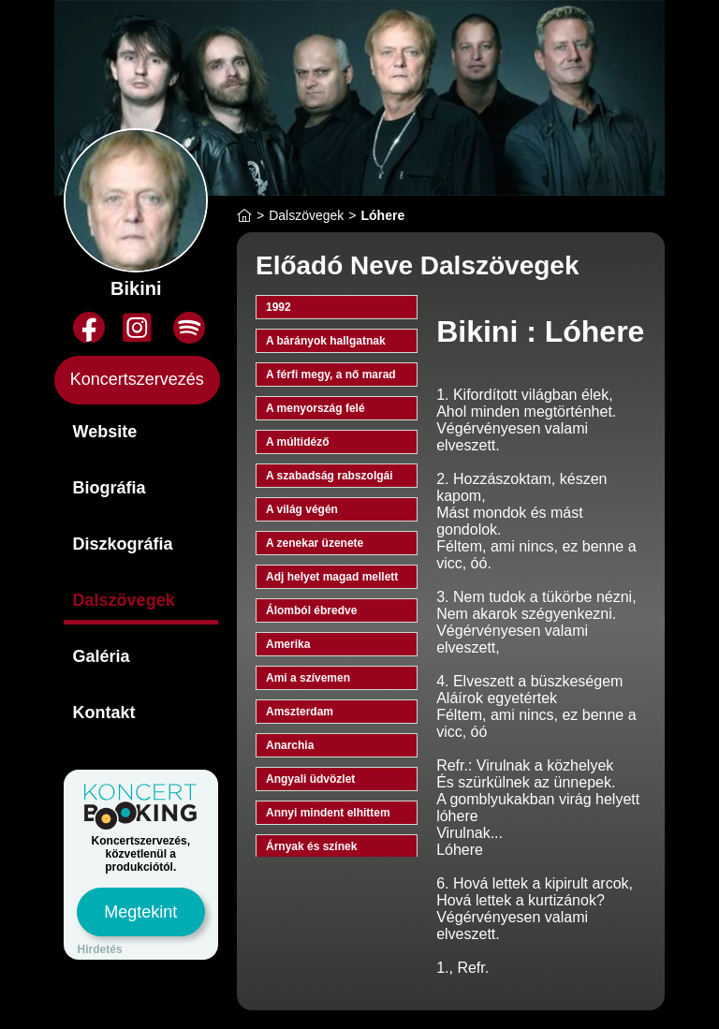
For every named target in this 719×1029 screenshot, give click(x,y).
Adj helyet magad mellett (332, 576)
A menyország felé (315, 408)
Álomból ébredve (311, 610)
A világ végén (302, 509)
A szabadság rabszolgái (329, 475)
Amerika (288, 644)
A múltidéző (298, 441)
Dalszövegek (124, 600)
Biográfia (109, 487)
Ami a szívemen (308, 677)
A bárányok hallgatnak (326, 340)
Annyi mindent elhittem (328, 812)
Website (105, 431)
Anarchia (290, 745)
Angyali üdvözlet (310, 779)
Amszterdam (299, 711)
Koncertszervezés (137, 379)
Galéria (101, 656)
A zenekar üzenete (314, 543)
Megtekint (140, 912)
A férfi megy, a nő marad (331, 374)
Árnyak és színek (311, 846)
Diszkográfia (123, 544)
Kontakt (104, 712)
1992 (278, 307)
